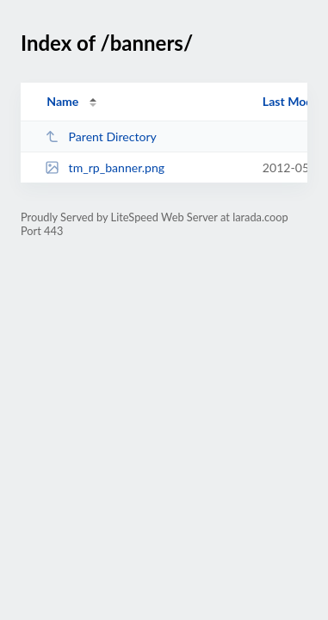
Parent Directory (101, 136)
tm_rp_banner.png (104, 167)
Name (62, 101)
